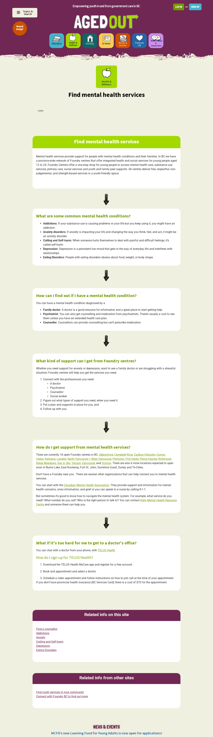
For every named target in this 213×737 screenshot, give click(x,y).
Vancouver (88, 463)
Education (57, 43)
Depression (43, 646)
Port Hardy (132, 459)
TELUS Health (106, 550)
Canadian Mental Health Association (86, 485)
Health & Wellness (73, 44)
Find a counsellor (46, 629)
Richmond (164, 459)
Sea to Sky (63, 463)
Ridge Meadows (46, 463)
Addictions (42, 633)
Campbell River (123, 454)
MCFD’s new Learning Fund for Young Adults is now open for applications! (106, 733)
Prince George (148, 459)
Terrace (76, 463)
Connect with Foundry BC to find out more (62, 696)
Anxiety (40, 637)
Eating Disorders (46, 650)
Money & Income (123, 44)
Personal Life (139, 44)
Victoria (106, 463)
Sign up (195, 6)
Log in (178, 6)
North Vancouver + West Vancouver (89, 459)
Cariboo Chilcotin (144, 454)
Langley (61, 459)
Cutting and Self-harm (49, 642)
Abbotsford (106, 454)
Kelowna (50, 459)
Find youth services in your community (60, 692)
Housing (90, 43)
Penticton (118, 459)
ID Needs (106, 43)
